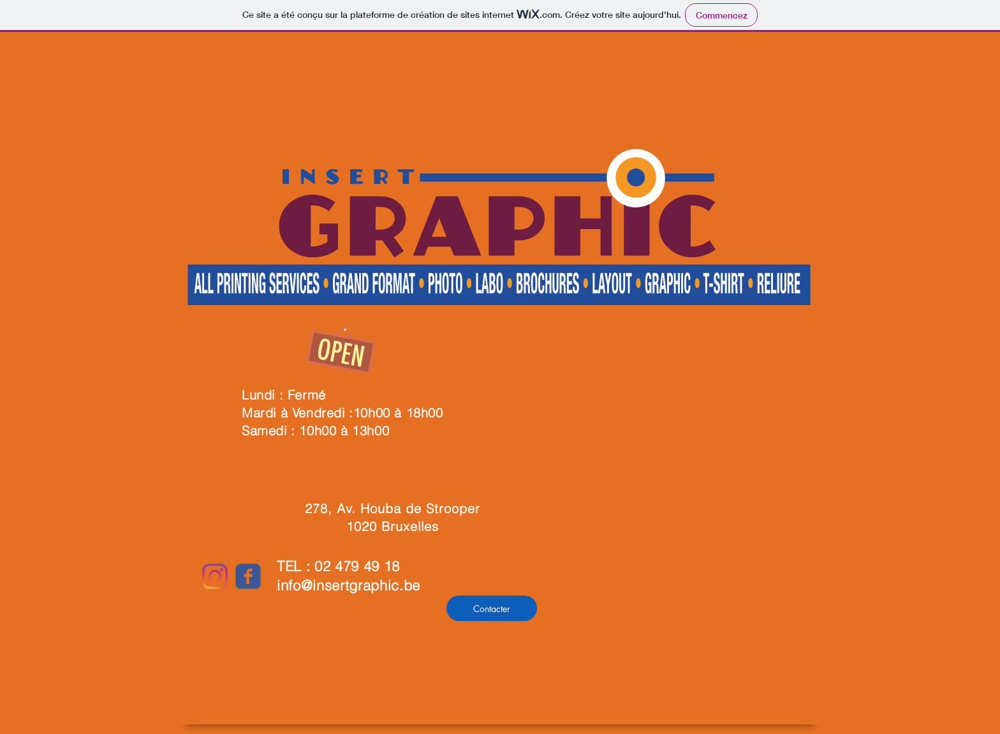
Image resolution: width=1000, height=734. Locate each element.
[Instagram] (215, 576)
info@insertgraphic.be (348, 585)
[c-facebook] (248, 576)
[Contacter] (491, 608)
